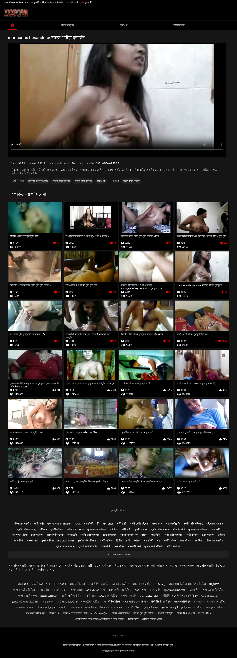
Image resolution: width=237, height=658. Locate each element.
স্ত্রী (98, 523)
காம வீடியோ (132, 607)
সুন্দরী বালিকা (57, 529)
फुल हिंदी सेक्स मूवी (170, 607)
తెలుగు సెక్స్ (159, 584)
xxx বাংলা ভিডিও (108, 595)
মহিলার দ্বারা (179, 529)
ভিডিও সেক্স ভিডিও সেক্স (75, 613)
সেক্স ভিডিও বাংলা (41, 584)
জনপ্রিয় (123, 25)
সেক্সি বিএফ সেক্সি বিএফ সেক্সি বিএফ (180, 595)
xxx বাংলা (140, 589)
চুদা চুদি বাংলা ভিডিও (191, 607)
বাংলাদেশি (72, 535)
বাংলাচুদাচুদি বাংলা (27, 595)
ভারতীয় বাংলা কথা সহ (17, 2)
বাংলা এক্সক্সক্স (76, 589)
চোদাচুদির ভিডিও (120, 584)
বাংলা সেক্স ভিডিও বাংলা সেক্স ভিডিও (187, 584)
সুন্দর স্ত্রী (88, 2)
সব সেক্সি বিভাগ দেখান (118, 554)
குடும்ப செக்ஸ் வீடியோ (24, 601)
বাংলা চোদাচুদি (128, 595)
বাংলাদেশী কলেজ (55, 535)
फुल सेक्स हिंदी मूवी (182, 601)
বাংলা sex (54, 613)
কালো (144, 535)
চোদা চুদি (193, 589)
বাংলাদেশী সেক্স (77, 584)
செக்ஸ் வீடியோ (210, 595)
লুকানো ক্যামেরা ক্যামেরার (59, 523)
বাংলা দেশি (154, 589)
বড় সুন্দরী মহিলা (19, 535)
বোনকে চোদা (58, 589)
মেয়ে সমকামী (37, 535)
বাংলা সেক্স (157, 523)
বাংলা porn (204, 613)
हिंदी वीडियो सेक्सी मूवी (161, 601)
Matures (108, 523)
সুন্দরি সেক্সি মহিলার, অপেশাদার (48, 2)
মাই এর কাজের (174, 546)
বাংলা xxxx (59, 584)
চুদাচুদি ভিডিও (118, 510)
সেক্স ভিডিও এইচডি (98, 584)
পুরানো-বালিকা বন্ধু (129, 535)
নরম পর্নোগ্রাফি (173, 523)
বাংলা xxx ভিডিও (90, 601)
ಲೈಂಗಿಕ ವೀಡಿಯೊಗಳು (174, 589)
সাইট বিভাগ (179, 25)
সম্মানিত (198, 540)
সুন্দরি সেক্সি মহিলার (61, 181)
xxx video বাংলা (95, 589)
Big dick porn (65, 540)
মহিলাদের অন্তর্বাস (22, 523)
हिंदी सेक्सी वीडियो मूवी (35, 613)
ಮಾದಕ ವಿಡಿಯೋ (48, 595)
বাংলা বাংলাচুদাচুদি (46, 607)
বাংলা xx (199, 601)
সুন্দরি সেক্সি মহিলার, (193, 523)
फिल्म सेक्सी (133, 619)
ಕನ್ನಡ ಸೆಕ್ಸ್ (214, 584)
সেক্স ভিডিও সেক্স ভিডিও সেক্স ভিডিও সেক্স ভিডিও (100, 619)
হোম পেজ (118, 635)
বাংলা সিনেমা (134, 546)
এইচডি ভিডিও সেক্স (152, 619)
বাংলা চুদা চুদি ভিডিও (144, 613)
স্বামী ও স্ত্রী (74, 2)
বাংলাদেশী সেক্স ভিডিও (120, 589)
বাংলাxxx (23, 584)
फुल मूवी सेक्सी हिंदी (111, 601)
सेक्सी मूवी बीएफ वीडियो (71, 595)
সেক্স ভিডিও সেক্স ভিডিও (135, 601)
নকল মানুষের (67, 25)
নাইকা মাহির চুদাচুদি (131, 181)
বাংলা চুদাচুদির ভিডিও (24, 589)
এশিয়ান (43, 529)
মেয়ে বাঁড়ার (185, 540)
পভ (158, 540)
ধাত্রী (127, 540)
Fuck (77, 523)
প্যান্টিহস (114, 529)
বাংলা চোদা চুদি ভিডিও (212, 589)
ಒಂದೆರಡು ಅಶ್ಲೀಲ (99, 613)
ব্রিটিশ (119, 540)
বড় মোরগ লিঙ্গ (109, 535)
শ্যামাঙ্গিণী (88, 523)
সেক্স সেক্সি (43, 589)
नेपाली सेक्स (90, 595)
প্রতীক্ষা (221, 535)
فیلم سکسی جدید (149, 595)
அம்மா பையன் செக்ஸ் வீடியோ (59, 601)
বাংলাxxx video (186, 613)
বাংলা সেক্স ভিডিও (121, 613)
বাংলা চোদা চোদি (141, 584)
